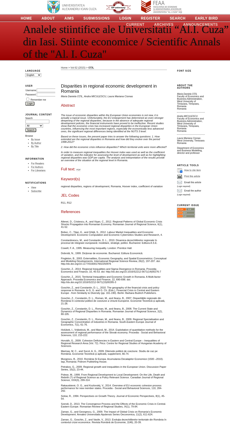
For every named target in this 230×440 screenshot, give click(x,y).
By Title (35, 146)
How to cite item (192, 170)
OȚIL (91, 67)
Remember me (38, 100)
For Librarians (38, 170)
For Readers (37, 163)
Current (135, 24)
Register (150, 18)
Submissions (96, 18)
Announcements (200, 24)
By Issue (35, 139)
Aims (69, 18)
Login (125, 18)
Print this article (192, 176)
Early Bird (206, 18)
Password (30, 94)
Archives (164, 24)
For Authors (37, 167)
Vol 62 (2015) (78, 67)
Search (178, 18)
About (48, 18)
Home (26, 18)
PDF (78, 169)
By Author (36, 143)
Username (30, 90)
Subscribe (36, 191)
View (33, 187)
